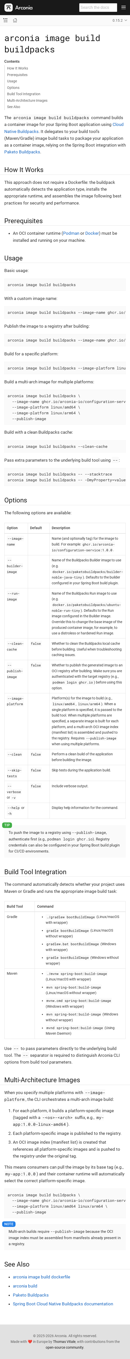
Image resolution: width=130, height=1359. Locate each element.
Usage (12, 81)
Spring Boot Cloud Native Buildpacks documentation (63, 1303)
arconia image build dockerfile (41, 1276)
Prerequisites (17, 75)
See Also (13, 107)
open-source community (64, 1347)
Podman (71, 233)
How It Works (17, 68)
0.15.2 (118, 20)
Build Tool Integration (23, 94)
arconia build (25, 1285)
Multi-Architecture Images (27, 100)
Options (13, 88)
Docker (92, 233)
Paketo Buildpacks (22, 151)
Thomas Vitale (64, 1342)
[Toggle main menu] (123, 7)
